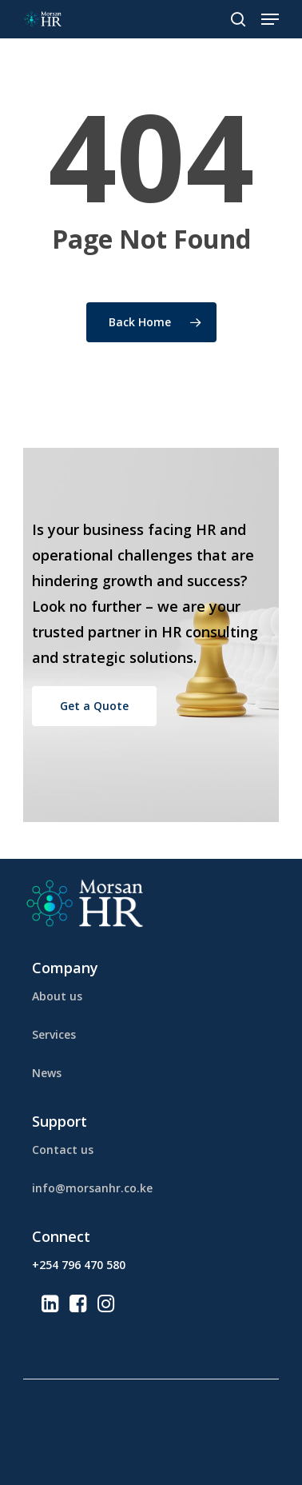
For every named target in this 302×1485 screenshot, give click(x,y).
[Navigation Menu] (270, 19)
